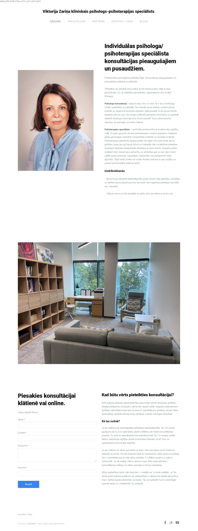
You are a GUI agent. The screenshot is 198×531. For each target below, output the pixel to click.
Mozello (32, 523)
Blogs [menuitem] (144, 21)
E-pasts (22, 432)
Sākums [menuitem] (55, 21)
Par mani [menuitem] (98, 21)
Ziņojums (23, 445)
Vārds (21, 419)
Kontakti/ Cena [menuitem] (122, 21)
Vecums (22, 467)
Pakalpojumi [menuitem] (77, 21)
